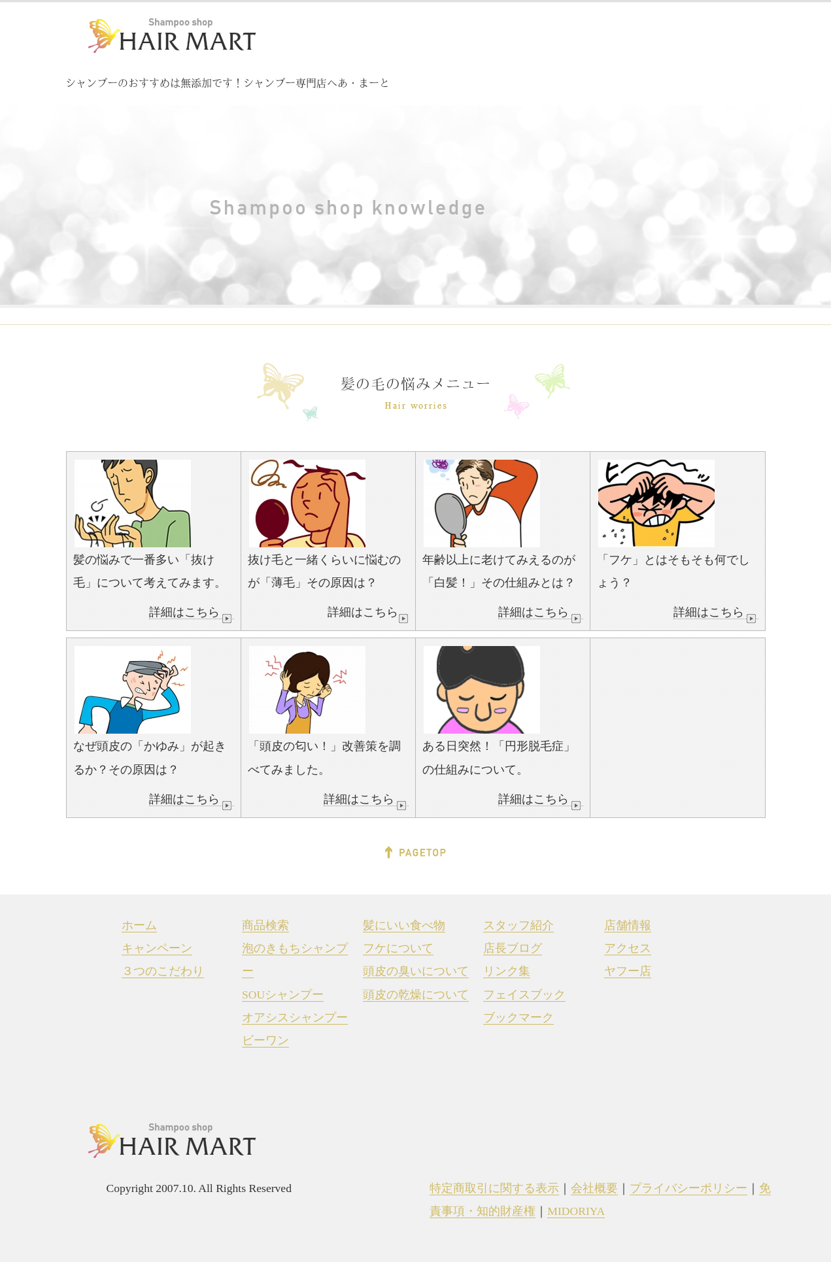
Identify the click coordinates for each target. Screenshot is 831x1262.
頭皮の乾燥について (416, 994)
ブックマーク (518, 1017)
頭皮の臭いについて (416, 971)
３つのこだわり (163, 971)
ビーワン (265, 1040)
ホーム (139, 925)
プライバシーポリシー (688, 1188)
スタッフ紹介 (518, 925)
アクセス (627, 948)
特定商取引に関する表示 (494, 1188)
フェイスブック (524, 994)
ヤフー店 (627, 971)
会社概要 (594, 1188)
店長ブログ (512, 948)
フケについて (398, 948)
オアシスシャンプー (295, 1017)
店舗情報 (627, 925)
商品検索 (265, 925)
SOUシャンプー (283, 994)
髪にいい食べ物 (404, 925)
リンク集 (506, 971)
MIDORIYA (576, 1211)
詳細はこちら (191, 612)
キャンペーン (157, 948)
